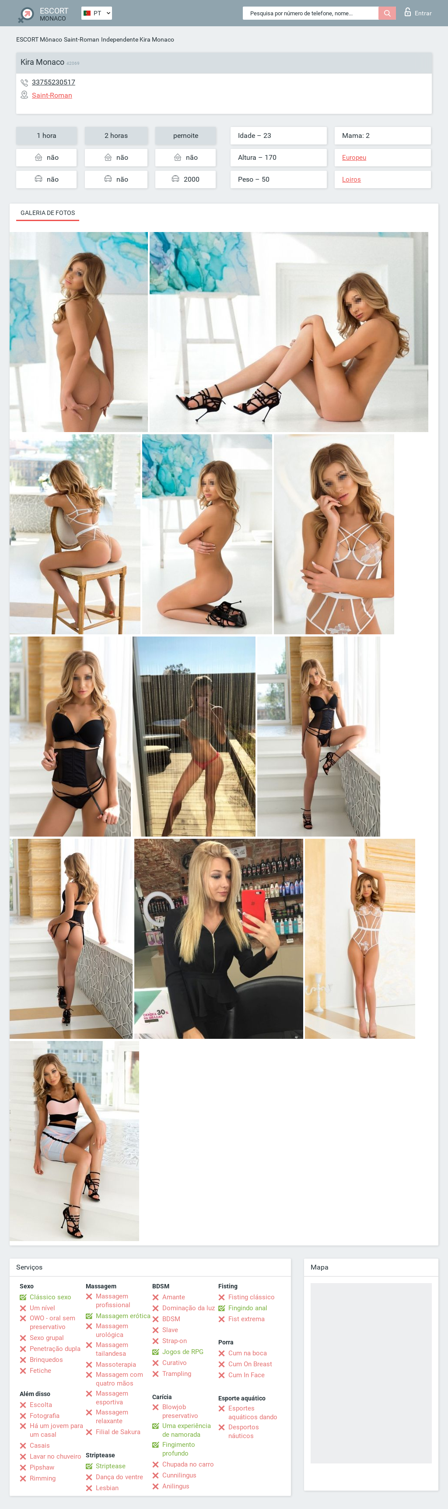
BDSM (171, 1319)
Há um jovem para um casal (56, 1430)
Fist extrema (246, 1319)
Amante (173, 1297)
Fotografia (45, 1416)
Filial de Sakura (118, 1432)
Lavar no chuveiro (55, 1456)
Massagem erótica (123, 1316)
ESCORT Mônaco (39, 39)
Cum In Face (246, 1375)
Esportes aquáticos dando (252, 1412)
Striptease (111, 1466)
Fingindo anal (247, 1308)
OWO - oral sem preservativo (52, 1322)
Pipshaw (42, 1467)
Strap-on (174, 1341)
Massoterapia (116, 1364)
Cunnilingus (179, 1475)
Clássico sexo (50, 1297)
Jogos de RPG (182, 1352)
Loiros (351, 179)
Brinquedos (46, 1360)
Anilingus (175, 1486)
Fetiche (40, 1371)
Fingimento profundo (178, 1449)
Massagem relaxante (112, 1416)
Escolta (41, 1405)
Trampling (176, 1374)
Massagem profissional (113, 1300)
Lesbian (107, 1488)
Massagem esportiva (112, 1397)
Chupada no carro (188, 1464)
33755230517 (53, 82)
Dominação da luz (188, 1308)
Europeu (354, 158)
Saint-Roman (81, 39)
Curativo (174, 1363)
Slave (170, 1330)
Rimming (43, 1478)
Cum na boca (247, 1353)
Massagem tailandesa (112, 1349)
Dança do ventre (119, 1477)
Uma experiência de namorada (186, 1430)
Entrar (418, 12)
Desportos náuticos (243, 1431)
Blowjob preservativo (180, 1411)
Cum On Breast (250, 1364)
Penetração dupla (55, 1349)
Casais (40, 1445)
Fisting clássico (251, 1297)
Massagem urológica (112, 1330)
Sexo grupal (47, 1338)
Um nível (42, 1308)
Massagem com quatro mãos (119, 1379)
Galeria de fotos (48, 212)
